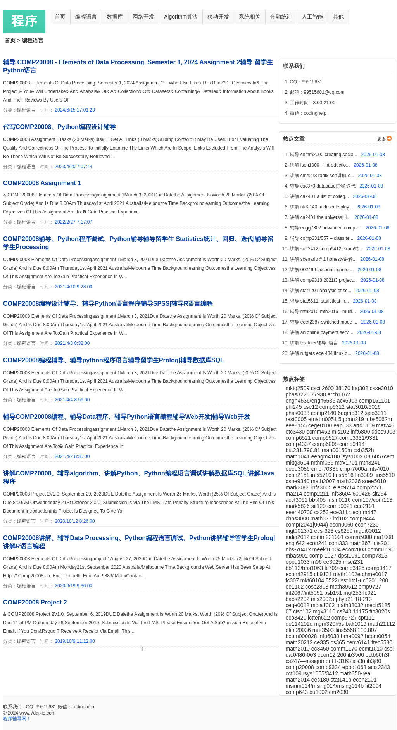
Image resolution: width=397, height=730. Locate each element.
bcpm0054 (377, 636)
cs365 (339, 642)
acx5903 (348, 401)
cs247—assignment (310, 661)
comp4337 (299, 444)
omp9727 (370, 587)
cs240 (345, 611)
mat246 (385, 425)
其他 (338, 17)
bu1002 (319, 692)
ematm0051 (323, 419)
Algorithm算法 (181, 17)
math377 (322, 518)
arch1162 (339, 394)
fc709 (332, 568)
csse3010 (381, 388)
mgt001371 (300, 531)
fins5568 (346, 630)
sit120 (319, 506)
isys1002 (353, 456)
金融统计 (281, 17)
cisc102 (303, 611)
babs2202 (298, 599)
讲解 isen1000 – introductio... (320, 165)
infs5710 (322, 475)
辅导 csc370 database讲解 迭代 (323, 186)
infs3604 (341, 494)
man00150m (338, 450)
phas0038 (298, 413)
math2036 (349, 481)
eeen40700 (300, 512)
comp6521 (299, 438)
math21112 (381, 624)
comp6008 (325, 444)
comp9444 (362, 518)
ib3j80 (374, 661)
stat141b (342, 680)
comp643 (297, 692)
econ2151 (298, 475)
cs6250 (344, 531)
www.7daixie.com (37, 713)
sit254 (379, 494)
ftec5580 (381, 642)
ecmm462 (318, 432)
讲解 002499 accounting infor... (322, 269)
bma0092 (353, 636)
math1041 (298, 456)
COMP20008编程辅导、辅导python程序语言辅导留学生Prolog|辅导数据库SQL (113, 360)
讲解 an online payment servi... (322, 332)
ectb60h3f (378, 655)
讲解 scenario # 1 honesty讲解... (324, 259)
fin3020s (379, 611)
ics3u (359, 661)
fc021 (369, 593)
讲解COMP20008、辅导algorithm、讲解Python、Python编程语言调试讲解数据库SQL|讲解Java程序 (138, 477)
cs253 (322, 512)
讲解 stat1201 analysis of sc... (321, 290)
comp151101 (374, 401)
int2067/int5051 (305, 593)
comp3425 (352, 568)
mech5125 (377, 605)
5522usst (337, 580)
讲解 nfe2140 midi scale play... (322, 207)
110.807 (367, 630)
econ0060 (342, 525)
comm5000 (359, 537)
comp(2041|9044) (308, 525)
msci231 (353, 562)
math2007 (324, 481)
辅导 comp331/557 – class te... (322, 238)
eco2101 (364, 506)
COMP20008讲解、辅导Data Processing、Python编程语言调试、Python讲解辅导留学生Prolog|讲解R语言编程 (139, 542)
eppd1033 (298, 562)
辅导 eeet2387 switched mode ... (324, 322)
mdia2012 (298, 537)
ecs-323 (324, 531)
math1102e (347, 574)
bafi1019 (356, 624)
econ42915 (300, 574)
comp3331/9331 (358, 438)
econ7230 (367, 525)
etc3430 (296, 432)
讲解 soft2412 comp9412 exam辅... (327, 248)
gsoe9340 (298, 481)
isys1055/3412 (321, 673)
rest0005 (297, 419)
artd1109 (364, 425)
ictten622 (319, 618)
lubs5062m (379, 419)
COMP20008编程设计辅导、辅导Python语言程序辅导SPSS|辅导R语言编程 (108, 303)
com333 (339, 543)
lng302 (361, 388)
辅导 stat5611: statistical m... (320, 301)
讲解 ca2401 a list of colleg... (320, 196)
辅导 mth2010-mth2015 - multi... (323, 311)
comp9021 (340, 506)
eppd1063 (355, 667)
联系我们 (12, 706)
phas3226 (298, 394)
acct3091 (297, 500)
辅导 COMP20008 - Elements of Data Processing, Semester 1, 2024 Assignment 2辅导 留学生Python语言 (138, 66)
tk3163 (343, 661)
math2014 (298, 680)
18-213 (363, 599)
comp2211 (317, 494)
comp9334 (329, 667)
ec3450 (321, 649)
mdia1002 (323, 605)
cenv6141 (359, 642)
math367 (361, 543)
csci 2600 (323, 388)
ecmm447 (364, 512)
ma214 (295, 494)
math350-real (356, 673)
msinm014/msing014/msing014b (325, 686)
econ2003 (355, 549)
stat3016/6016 (363, 407)
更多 (382, 138)
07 (289, 611)
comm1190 (381, 549)
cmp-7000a (354, 469)
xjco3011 (376, 413)
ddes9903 (383, 432)
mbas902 (297, 556)
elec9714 (345, 487)
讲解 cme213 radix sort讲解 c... (323, 175)
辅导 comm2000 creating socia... (324, 154)
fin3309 (365, 475)
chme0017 (374, 574)
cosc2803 (317, 587)
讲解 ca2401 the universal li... (321, 217)
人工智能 (312, 17)
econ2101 (365, 680)
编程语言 (86, 17)
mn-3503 (323, 630)
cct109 (294, 673)
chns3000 (298, 518)
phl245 (295, 407)
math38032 (350, 605)
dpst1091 (350, 556)
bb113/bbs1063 (305, 568)
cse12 (311, 407)
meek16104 (327, 549)
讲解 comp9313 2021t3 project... (324, 280)
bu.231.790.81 (304, 450)
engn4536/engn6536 (311, 401)
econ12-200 (333, 655)
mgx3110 (325, 611)
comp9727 (344, 618)
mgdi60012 (367, 531)
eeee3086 (298, 469)
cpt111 (366, 618)
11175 (361, 611)
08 (368, 456)
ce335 (322, 642)
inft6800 (361, 432)
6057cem (383, 456)
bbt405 (318, 500)
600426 (362, 494)
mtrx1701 (347, 463)
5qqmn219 (352, 419)
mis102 (341, 432)
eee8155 (297, 425)
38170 (343, 388)
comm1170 (345, 649)
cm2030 (339, 692)
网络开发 (143, 17)
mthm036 (323, 463)
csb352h (364, 450)
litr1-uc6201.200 (368, 580)
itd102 (341, 518)
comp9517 (325, 438)
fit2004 (373, 686)
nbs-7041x (299, 549)
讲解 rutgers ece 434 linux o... (321, 353)
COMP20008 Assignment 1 (42, 183)
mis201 (381, 543)
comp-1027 (323, 556)
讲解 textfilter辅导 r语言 (315, 343)
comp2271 (369, 487)
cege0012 (298, 605)
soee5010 (374, 481)
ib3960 (357, 655)
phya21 (345, 599)
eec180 (321, 680)
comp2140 (324, 413)
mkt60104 (313, 580)
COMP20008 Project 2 (35, 602)
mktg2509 (298, 388)
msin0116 (339, 500)
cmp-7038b (325, 469)
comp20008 (301, 667)
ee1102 (296, 587)
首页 (60, 17)
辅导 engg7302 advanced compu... (326, 228)
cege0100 (320, 425)
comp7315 (374, 556)
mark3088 (298, 487)
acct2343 (379, 667)
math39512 (344, 587)
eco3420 (297, 618)
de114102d (300, 624)
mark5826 (298, 506)
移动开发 (218, 17)
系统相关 (250, 17)
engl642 (296, 543)
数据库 (115, 17)
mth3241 (369, 463)
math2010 (298, 649)
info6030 (329, 636)
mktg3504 (298, 463)
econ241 (317, 543)
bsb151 (333, 593)
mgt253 (353, 593)
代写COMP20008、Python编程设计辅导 (59, 127)
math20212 (300, 642)
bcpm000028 (302, 636)
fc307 (293, 580)
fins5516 (344, 475)
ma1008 (384, 537)
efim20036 (299, 630)
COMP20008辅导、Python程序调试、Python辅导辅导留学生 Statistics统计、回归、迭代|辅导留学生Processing (138, 243)
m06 (317, 562)
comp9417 (378, 568)
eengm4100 (326, 456)
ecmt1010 (371, 649)
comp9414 (351, 444)
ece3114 (341, 512)
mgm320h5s (329, 624)
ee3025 (333, 562)
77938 (319, 394)
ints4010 (379, 469)
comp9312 (332, 407)
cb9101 (323, 574)
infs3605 (322, 487)
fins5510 (384, 475)
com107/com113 (372, 500)
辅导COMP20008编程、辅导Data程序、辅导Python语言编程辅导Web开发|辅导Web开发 (126, 416)
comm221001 (328, 537)
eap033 (343, 425)
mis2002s (323, 599)
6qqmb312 (351, 413)
